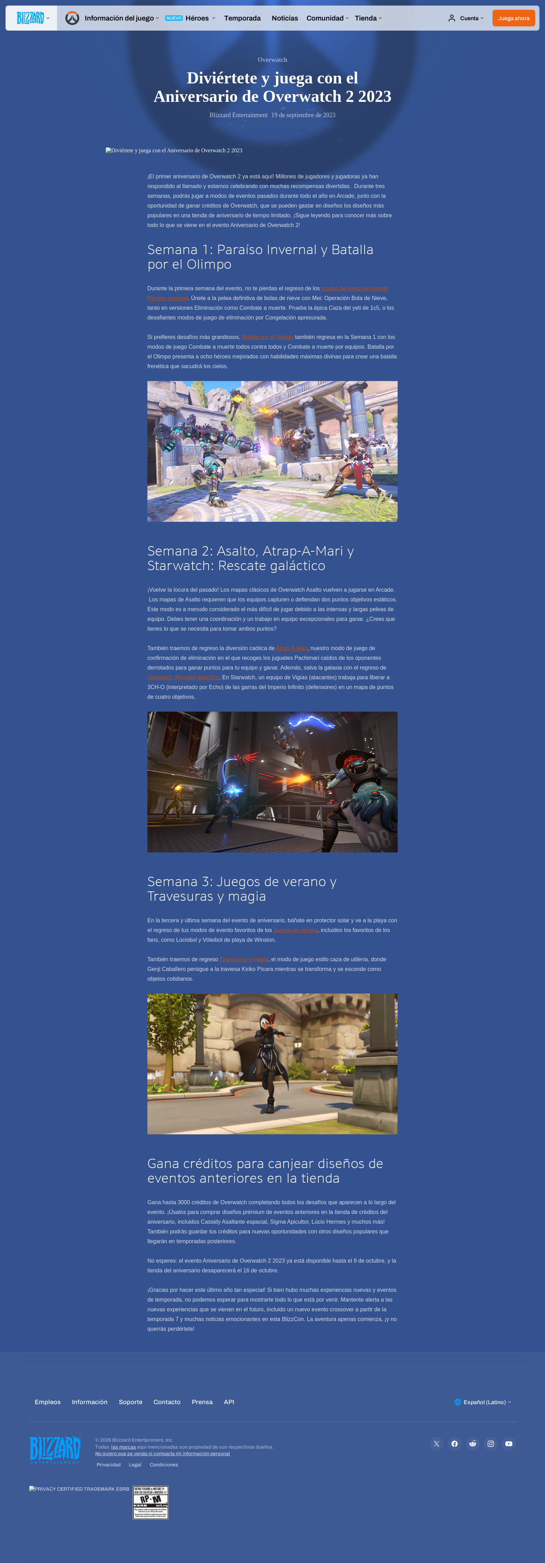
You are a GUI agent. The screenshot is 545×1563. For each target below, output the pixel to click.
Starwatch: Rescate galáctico (183, 677)
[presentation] (31, 18)
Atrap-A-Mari (292, 648)
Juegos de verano (296, 930)
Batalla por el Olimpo (268, 337)
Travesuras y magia (244, 959)
